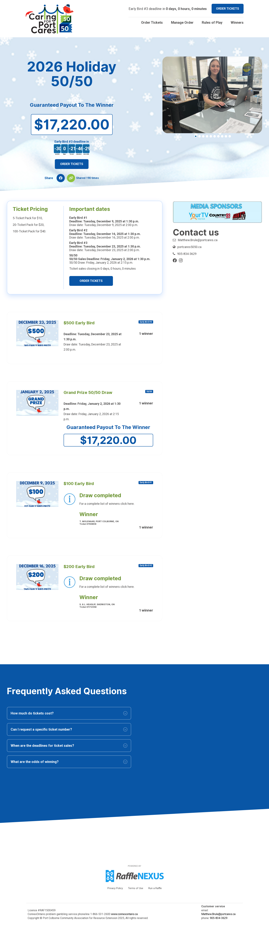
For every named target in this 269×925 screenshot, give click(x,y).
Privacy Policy (115, 888)
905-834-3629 (186, 254)
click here (127, 503)
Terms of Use (135, 888)
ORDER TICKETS (227, 8)
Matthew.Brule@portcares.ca (197, 240)
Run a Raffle (155, 888)
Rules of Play (212, 22)
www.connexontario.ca (124, 914)
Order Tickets (152, 22)
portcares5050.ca (189, 247)
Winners (237, 22)
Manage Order (182, 22)
